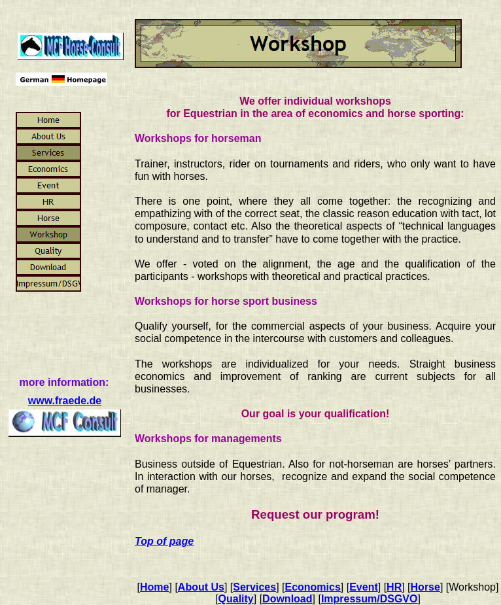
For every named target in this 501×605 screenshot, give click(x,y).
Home (154, 587)
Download (287, 598)
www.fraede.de (64, 400)
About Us (201, 587)
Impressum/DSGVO (369, 598)
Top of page (164, 541)
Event (363, 587)
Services (254, 587)
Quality (236, 598)
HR (394, 587)
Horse (425, 587)
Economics (312, 587)
